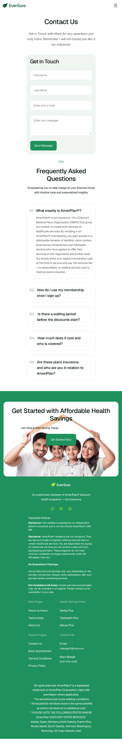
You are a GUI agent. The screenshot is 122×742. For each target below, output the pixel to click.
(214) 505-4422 (68, 662)
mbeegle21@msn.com (72, 649)
